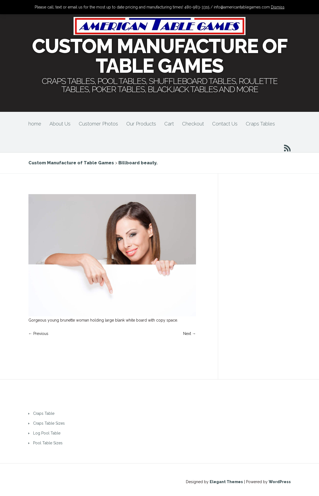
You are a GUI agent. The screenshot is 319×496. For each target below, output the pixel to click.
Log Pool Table (46, 433)
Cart (169, 124)
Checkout (193, 124)
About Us (60, 124)
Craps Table (43, 413)
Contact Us (225, 124)
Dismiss (278, 7)
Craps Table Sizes (49, 423)
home (34, 124)
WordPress (280, 482)
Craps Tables (260, 124)
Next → (189, 333)
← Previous (38, 333)
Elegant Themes (226, 482)
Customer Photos (98, 124)
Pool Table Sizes (48, 443)
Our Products (141, 124)
